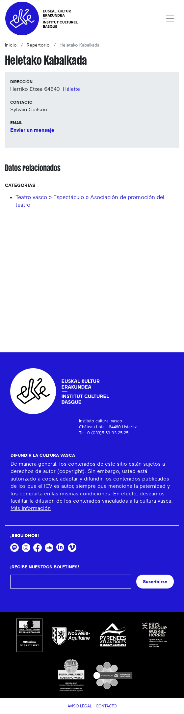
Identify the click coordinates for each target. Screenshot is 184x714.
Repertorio (38, 45)
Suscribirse (155, 581)
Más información (31, 508)
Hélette (71, 89)
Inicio (11, 45)
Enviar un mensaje (32, 130)
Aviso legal (79, 706)
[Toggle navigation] (170, 18)
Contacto (106, 706)
